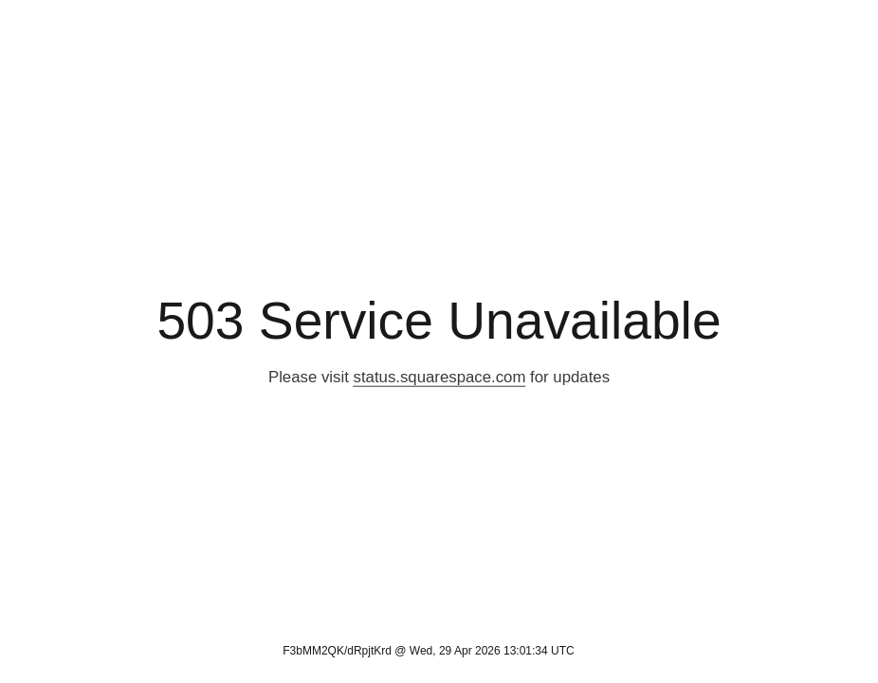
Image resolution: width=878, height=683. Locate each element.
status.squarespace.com (440, 377)
